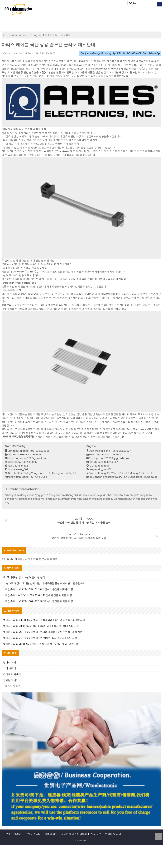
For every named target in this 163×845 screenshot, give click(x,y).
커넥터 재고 (51, 834)
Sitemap (80, 840)
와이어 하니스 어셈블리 (57, 35)
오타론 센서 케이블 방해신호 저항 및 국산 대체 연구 (30, 559)
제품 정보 (96, 834)
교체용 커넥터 (33, 834)
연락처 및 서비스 (114, 834)
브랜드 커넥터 (13, 834)
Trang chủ (36, 35)
